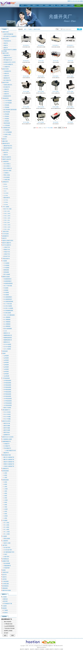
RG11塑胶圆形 (7, 317)
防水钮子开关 (7, 256)
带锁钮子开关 (7, 249)
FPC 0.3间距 (6, 522)
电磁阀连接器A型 (8, 335)
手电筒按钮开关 (7, 41)
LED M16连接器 (7, 344)
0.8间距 (5, 475)
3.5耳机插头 (6, 118)
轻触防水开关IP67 (8, 57)
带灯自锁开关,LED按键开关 (10, 36)
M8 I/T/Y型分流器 (8, 285)
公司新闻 (4, 596)
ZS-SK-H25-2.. (26, 60)
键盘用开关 (6, 452)
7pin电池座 (6, 369)
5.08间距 (6, 516)
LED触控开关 (7, 66)
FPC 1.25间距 (7, 531)
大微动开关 (6, 93)
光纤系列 (4, 579)
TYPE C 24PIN (7, 215)
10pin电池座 (6, 376)
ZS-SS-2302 (55, 60)
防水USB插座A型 (8, 168)
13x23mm (6, 204)
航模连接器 (6, 269)
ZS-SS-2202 (41, 60)
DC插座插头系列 (6, 127)
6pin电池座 (6, 367)
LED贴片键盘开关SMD (10, 450)
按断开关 (6, 47)
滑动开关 (57, 649)
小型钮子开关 (7, 247)
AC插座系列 (5, 540)
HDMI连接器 (7, 177)
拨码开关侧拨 (7, 425)
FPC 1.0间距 (6, 529)
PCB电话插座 (5, 581)
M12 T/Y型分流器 (8, 303)
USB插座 (47, 649)
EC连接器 (4, 536)
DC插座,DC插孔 (7, 134)
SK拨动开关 (6, 75)
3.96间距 (6, 509)
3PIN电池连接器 (7, 382)
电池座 (4, 353)
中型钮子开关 (7, 251)
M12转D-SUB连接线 (8, 308)
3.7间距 (5, 507)
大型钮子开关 (7, 254)
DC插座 (61, 649)
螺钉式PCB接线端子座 (9, 457)
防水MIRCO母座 (7, 170)
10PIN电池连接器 (8, 398)
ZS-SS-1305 (70, 60)
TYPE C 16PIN (7, 213)
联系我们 (79, 5)
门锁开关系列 (5, 231)
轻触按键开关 (7, 55)
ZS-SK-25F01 (41, 76)
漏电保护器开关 (6, 143)
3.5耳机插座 (6, 107)
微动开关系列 (5, 82)
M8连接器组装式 (7, 279)
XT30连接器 (6, 263)
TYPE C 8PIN (7, 222)
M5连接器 (6, 288)
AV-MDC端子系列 (8, 549)
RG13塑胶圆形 (7, 319)
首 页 (22, 5)
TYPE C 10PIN (7, 224)
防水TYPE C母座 (7, 209)
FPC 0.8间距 (6, 527)
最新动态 (5, 599)
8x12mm (5, 186)
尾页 (51, 127)
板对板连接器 (5, 470)
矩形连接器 (6, 272)
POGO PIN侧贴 (7, 418)
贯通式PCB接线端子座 (9, 464)
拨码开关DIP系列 (6, 421)
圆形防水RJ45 (7, 342)
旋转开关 (4, 238)
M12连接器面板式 (8, 297)
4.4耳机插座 (6, 114)
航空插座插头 (5, 586)
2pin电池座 (6, 358)
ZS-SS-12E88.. (70, 76)
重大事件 (5, 601)
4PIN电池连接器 (7, 385)
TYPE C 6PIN (7, 211)
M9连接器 (6, 290)
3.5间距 (5, 504)
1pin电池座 (6, 355)
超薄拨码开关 (7, 434)
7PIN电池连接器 (7, 391)
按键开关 (37, 649)
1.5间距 (5, 491)
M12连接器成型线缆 (8, 301)
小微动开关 (6, 89)
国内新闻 (4, 608)
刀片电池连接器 (6, 378)
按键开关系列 (5, 31)
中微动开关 (6, 91)
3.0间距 (5, 502)
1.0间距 (5, 518)
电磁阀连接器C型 (8, 339)
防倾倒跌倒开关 (7, 96)
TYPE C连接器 (5, 206)
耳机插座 (42, 649)
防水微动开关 (7, 87)
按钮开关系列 (5, 38)
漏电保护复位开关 (8, 145)
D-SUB (5, 331)
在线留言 (47, 5)
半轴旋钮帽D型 (7, 565)
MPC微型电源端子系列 (9, 552)
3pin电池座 (6, 360)
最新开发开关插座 (6, 590)
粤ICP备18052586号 (58, 645)
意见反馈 (41, 5)
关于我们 (59, 5)
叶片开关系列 (5, 233)
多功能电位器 (5, 558)
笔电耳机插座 (7, 123)
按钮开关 (6, 43)
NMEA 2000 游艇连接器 (9, 315)
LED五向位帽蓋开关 (8, 64)
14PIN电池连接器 (8, 405)
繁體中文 (70, 1)
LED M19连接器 (7, 346)
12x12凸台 (6, 193)
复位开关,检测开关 (6, 157)
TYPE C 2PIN (7, 220)
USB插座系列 (5, 161)
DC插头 (5, 136)
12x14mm (6, 195)
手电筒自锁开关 (6, 258)
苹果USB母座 (7, 175)
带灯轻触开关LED (8, 60)
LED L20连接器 (7, 348)
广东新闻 (5, 610)
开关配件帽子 (7, 567)
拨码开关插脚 (7, 430)
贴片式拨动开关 (7, 80)
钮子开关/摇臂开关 (6, 245)
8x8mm (5, 184)
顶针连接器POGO (6, 409)
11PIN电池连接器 (8, 400)
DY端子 (5, 554)
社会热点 (5, 612)
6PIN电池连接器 (7, 389)
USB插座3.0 (6, 172)
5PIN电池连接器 (7, 387)
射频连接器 (5, 588)
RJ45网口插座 (5, 583)
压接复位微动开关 (8, 84)
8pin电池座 (6, 371)
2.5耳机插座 (6, 105)
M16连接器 (6, 292)
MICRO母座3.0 (7, 166)
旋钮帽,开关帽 (5, 561)
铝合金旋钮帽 (7, 563)
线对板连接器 (5, 479)
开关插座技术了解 (7, 603)
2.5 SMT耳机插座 (8, 100)
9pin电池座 (6, 373)
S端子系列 (4, 545)
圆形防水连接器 (6, 276)
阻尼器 (4, 570)
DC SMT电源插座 (8, 132)
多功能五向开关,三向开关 (9, 62)
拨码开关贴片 (7, 432)
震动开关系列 (5, 150)
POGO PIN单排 (7, 412)
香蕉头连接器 (7, 538)
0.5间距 (5, 473)
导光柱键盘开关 (7, 448)
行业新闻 (4, 605)
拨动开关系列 (5, 69)
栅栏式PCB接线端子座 (9, 459)
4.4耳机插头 (6, 120)
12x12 (5, 191)
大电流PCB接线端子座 (9, 466)
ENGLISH (75, 1)
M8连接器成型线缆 (8, 283)
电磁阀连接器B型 (8, 337)
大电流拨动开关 (7, 71)
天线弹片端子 (5, 572)
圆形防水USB (7, 333)
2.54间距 (6, 500)
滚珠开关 (6, 154)
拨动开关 (22, 649)
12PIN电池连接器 (8, 403)
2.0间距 (5, 495)
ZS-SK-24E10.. (26, 76)
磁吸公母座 (5, 141)
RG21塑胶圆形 (7, 324)
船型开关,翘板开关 (6, 242)
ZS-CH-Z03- (55, 122)
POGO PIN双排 (7, 414)
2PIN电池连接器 (7, 380)
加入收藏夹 (80, 1)
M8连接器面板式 (7, 281)
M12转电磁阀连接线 (8, 310)
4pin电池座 (6, 362)
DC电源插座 (6, 130)
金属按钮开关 (5, 468)
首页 (25, 29)
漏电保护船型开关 (8, 148)
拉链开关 (4, 576)
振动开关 (6, 152)
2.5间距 (5, 497)
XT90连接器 (6, 267)
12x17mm (6, 200)
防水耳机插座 (7, 111)
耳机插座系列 (5, 98)
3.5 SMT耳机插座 (8, 102)
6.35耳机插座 (7, 125)
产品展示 (28, 5)
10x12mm (6, 188)
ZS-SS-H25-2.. (26, 45)
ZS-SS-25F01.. (56, 76)
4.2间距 (5, 511)
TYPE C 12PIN (7, 227)
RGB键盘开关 (7, 446)
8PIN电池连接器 (7, 394)
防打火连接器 (7, 274)
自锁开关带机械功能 (8, 34)
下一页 (47, 127)
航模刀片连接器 (7, 407)
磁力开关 (4, 574)
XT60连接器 (6, 265)
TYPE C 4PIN (7, 229)
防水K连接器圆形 (8, 328)
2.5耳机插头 (6, 116)
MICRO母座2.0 (7, 163)
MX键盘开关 (7, 443)
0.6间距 (5, 482)
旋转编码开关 (5, 236)
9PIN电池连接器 (7, 396)
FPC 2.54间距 (7, 534)
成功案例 (65, 5)
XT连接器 (4, 260)
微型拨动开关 (7, 78)
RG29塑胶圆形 (7, 326)
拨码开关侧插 (7, 427)
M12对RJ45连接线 (8, 306)
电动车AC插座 (7, 543)
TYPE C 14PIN (7, 218)
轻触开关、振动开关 (29, 649)
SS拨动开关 (6, 73)
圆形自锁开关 (7, 197)
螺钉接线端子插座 (6, 455)
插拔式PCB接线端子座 (9, 461)
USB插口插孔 (7, 179)
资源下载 (53, 5)
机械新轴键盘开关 (6, 441)
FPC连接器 (4, 520)
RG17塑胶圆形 (7, 321)
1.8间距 (5, 493)
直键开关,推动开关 (6, 159)
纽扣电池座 (5, 351)
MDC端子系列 (7, 547)
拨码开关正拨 (7, 423)
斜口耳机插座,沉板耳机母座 (10, 109)
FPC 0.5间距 (6, 525)
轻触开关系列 (5, 53)
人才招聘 (71, 5)
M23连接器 (6, 294)
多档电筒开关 (5, 181)
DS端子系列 (6, 556)
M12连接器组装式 (8, 299)
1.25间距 (6, 488)
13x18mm (6, 202)
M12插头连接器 (7, 312)
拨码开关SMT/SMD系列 (7, 437)
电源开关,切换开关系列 (7, 240)
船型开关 (4, 139)
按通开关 (6, 45)
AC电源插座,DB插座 (7, 439)
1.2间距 (5, 486)
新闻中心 (35, 5)
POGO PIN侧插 (7, 416)
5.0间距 (5, 513)
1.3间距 (5, 477)
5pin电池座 (6, 364)
